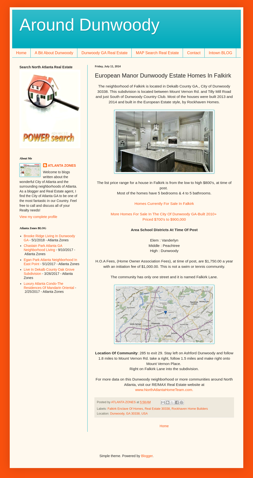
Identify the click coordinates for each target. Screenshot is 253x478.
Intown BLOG (220, 53)
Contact (193, 53)
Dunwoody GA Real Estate (104, 53)
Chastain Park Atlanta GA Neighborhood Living (43, 248)
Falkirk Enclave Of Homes (125, 408)
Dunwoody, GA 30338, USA (129, 413)
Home (21, 53)
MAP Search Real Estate (157, 53)
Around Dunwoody (89, 24)
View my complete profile (38, 217)
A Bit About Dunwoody (54, 53)
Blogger (147, 456)
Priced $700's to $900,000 (164, 219)
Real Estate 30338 (157, 408)
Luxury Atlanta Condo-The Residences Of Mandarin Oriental (49, 286)
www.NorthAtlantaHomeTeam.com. (164, 390)
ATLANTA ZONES (62, 165)
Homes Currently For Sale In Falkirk (164, 203)
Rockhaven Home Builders (190, 408)
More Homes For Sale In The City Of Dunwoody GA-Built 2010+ (164, 214)
